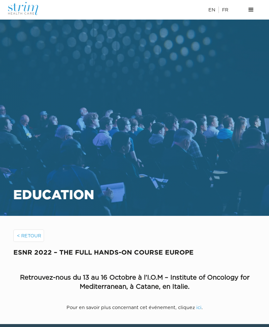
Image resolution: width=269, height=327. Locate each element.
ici (199, 307)
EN (211, 9)
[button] (251, 10)
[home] (27, 8)
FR (225, 9)
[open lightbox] (134, 269)
